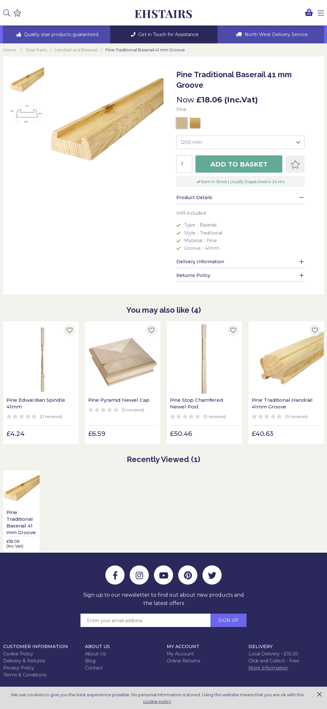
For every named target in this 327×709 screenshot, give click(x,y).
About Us (95, 654)
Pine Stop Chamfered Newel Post (196, 403)
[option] (56, 34)
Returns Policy (193, 275)
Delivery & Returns (24, 661)
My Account (180, 654)
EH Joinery (163, 14)
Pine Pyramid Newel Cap (118, 400)
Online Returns (183, 661)
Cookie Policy (18, 654)
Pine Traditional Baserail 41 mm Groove (21, 522)
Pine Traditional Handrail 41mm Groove (282, 403)
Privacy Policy (18, 668)
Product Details (194, 197)
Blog (90, 661)
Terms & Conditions (24, 675)
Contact (94, 668)
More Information (268, 668)
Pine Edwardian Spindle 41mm (35, 403)
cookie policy (157, 701)
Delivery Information (200, 262)
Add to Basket (239, 164)
